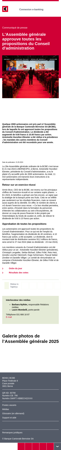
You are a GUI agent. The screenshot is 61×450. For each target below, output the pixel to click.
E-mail (9, 317)
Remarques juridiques (12, 432)
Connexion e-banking (33, 9)
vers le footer (57, 446)
